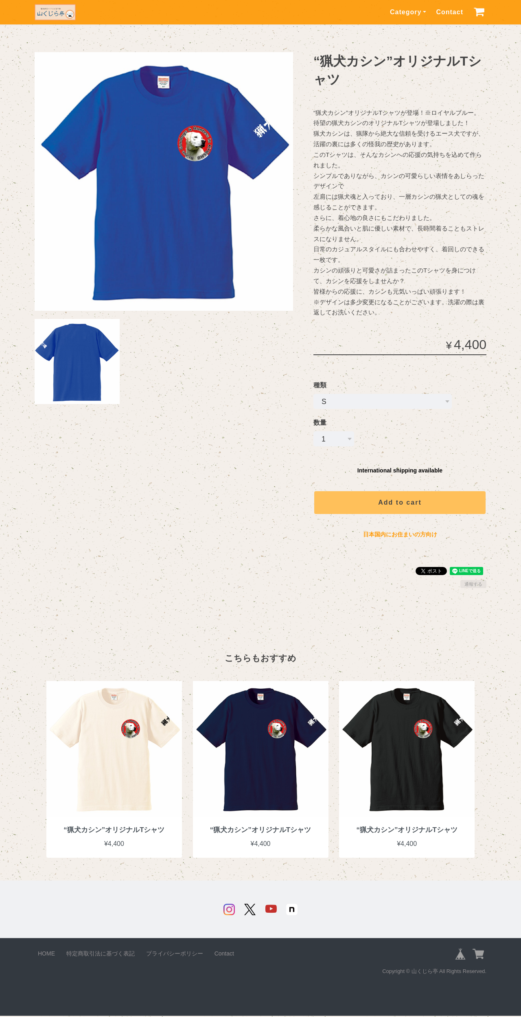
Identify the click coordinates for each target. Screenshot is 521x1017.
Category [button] (405, 12)
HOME (46, 954)
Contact (449, 12)
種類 (319, 385)
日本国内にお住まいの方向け (400, 534)
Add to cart (399, 502)
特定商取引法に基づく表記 (100, 954)
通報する (473, 584)
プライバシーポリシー (174, 954)
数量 (319, 422)
